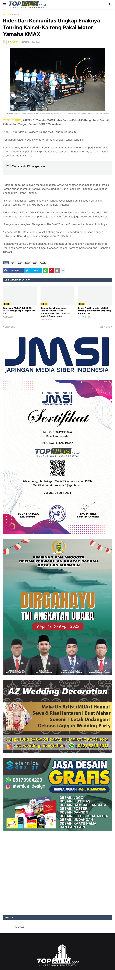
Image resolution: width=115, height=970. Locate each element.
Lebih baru (10, 327)
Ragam (27, 263)
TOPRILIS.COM (12, 120)
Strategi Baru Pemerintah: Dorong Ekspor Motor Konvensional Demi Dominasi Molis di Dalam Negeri (55, 312)
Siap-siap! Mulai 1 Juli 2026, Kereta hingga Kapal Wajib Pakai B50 (19, 311)
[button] (4, 4)
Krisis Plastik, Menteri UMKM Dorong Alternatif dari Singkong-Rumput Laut (95, 311)
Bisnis (16, 14)
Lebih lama (105, 327)
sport (35, 263)
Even (20, 263)
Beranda (7, 14)
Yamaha (43, 263)
